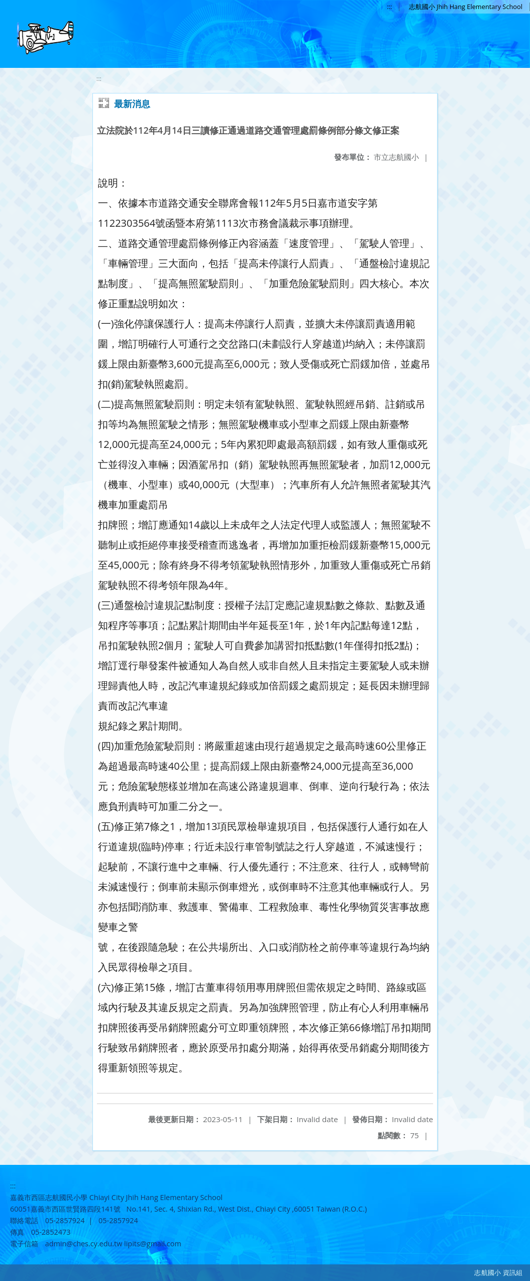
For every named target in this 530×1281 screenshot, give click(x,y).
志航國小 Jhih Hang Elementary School (465, 6)
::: (389, 6)
